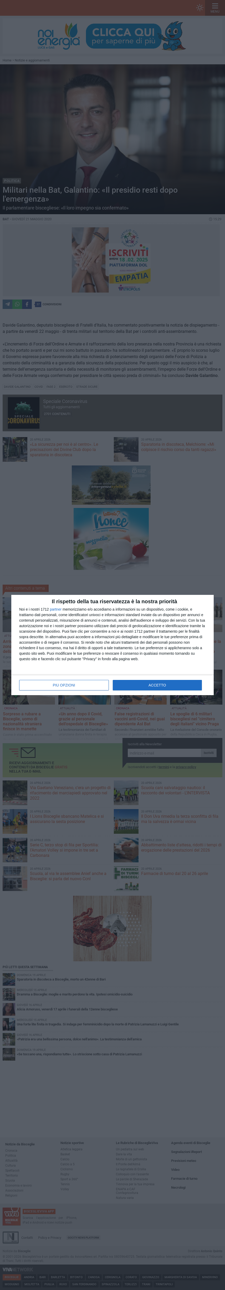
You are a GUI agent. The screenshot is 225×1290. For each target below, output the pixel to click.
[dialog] (112, 645)
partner (56, 609)
